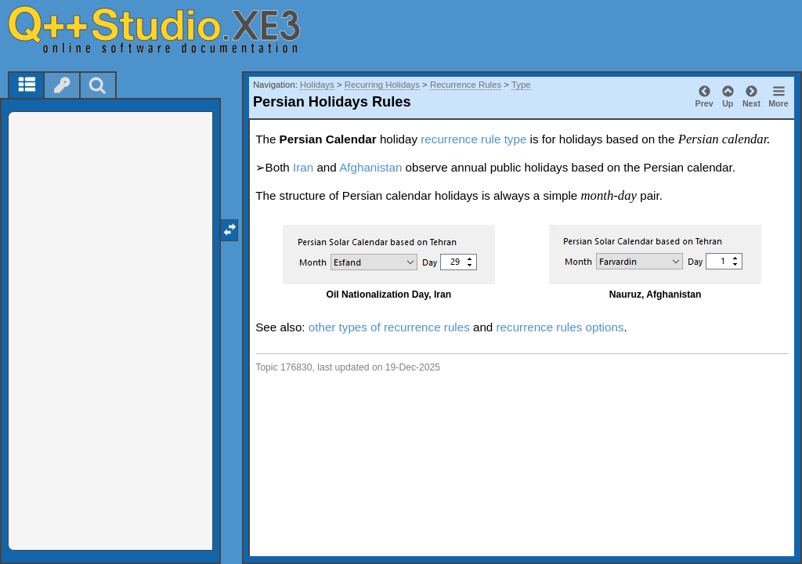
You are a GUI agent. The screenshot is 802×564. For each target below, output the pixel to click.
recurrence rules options (560, 327)
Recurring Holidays (382, 84)
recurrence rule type (473, 139)
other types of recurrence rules (389, 327)
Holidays (317, 84)
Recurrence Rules (465, 84)
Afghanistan (370, 167)
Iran (303, 167)
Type (521, 84)
